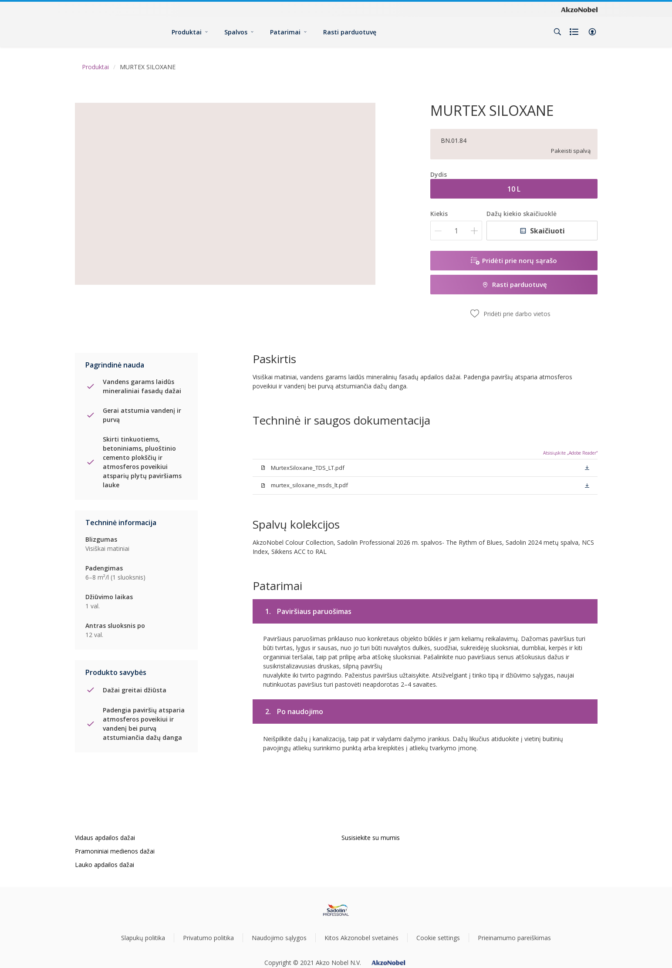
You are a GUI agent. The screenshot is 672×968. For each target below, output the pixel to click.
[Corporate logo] (579, 9)
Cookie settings (438, 938)
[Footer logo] (336, 910)
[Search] (557, 32)
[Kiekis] (456, 230)
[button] (592, 32)
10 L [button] (513, 189)
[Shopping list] (575, 32)
